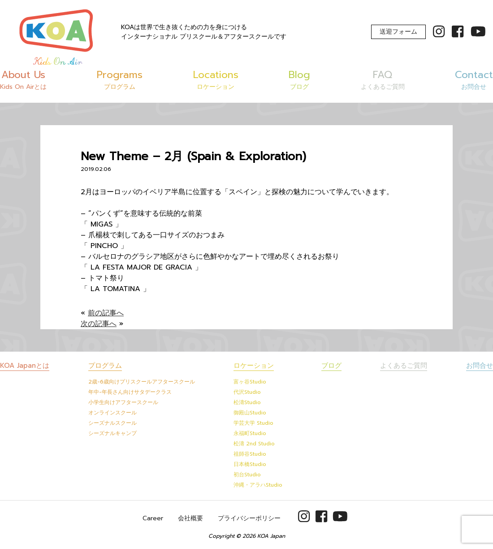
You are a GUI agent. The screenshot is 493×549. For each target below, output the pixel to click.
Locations (215, 79)
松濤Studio (247, 402)
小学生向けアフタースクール (123, 402)
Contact (474, 79)
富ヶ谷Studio (250, 382)
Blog (299, 79)
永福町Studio (250, 433)
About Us (23, 79)
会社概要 (190, 518)
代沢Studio (247, 392)
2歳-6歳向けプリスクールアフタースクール (141, 382)
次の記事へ (99, 323)
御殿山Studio (250, 413)
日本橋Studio (250, 464)
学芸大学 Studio (253, 423)
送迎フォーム (398, 31)
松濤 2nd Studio (254, 444)
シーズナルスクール (112, 423)
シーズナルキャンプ (112, 433)
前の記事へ (106, 313)
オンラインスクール (112, 413)
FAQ (383, 79)
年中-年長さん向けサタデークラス (130, 392)
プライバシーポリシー (249, 518)
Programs (120, 79)
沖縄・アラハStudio (258, 485)
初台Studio (247, 475)
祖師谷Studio (250, 454)
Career (153, 518)
